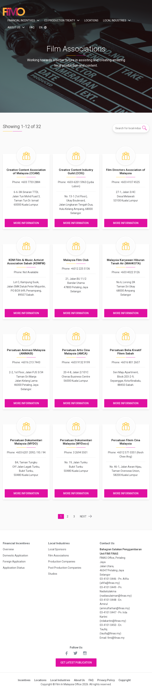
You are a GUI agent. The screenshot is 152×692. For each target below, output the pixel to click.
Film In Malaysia (14, 12)
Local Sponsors (57, 549)
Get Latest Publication (76, 662)
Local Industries (114, 20)
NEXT (83, 516)
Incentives (24, 680)
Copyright (125, 680)
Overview (8, 549)
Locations (91, 20)
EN (41, 27)
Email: (103, 637)
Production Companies (61, 561)
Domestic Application (15, 555)
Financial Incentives (21, 20)
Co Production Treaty (59, 20)
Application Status (14, 567)
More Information (26, 223)
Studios (52, 573)
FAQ (32, 27)
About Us (14, 27)
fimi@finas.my (116, 637)
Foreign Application (14, 561)
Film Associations (58, 555)
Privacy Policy (106, 680)
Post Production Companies (64, 567)
